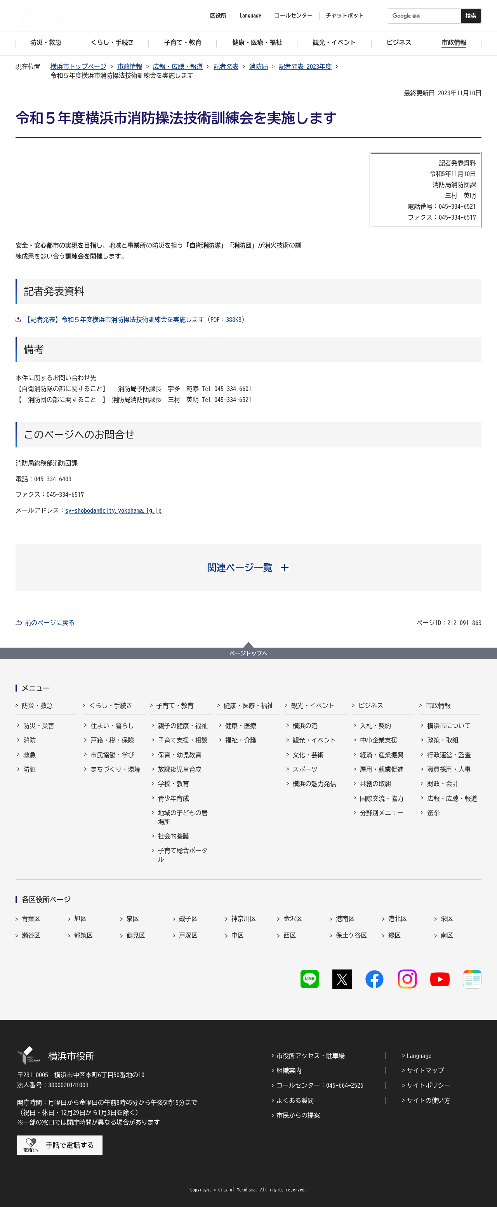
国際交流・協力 (381, 798)
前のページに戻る (50, 623)
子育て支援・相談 (183, 740)
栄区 (447, 918)
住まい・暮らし (112, 726)
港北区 (397, 918)
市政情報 (129, 66)
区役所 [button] (218, 15)
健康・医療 (240, 726)
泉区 (133, 918)
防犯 (29, 769)
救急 (29, 755)
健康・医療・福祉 (248, 705)
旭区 (80, 918)
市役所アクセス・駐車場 (310, 1056)
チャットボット (345, 15)
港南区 (345, 918)
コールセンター (294, 15)
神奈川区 (243, 918)
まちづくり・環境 (115, 769)
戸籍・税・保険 (112, 740)
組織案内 (288, 1070)
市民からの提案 (298, 1115)
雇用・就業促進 (381, 769)
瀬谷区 (31, 935)
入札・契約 (375, 726)
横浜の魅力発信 (314, 784)
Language (419, 1056)
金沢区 (292, 918)
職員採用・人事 (449, 769)
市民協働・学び (112, 755)
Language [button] (250, 15)
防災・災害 (38, 726)
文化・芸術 (308, 755)
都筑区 (83, 935)
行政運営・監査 (449, 755)
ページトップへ (248, 653)
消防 (29, 740)
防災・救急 (37, 705)
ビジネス (370, 705)
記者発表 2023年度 (305, 66)
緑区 (394, 935)
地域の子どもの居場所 (183, 817)
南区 (447, 935)
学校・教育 (173, 784)
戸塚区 (188, 935)
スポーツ (305, 769)
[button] (248, 567)
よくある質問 (295, 1100)
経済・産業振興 (381, 755)
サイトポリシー (428, 1085)
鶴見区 (136, 935)
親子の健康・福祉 (183, 726)
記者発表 (226, 66)
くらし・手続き (110, 705)
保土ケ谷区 (351, 935)
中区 (237, 935)
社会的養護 (173, 836)
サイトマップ (425, 1070)
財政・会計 (442, 784)
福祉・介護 (240, 740)
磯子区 (188, 918)
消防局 (258, 66)
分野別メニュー (381, 813)
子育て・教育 (175, 705)
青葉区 (31, 918)
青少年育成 (173, 798)
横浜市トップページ (78, 66)
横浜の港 (305, 726)
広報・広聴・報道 (178, 66)
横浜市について (449, 726)
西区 (289, 935)
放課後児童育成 (180, 769)
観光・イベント (313, 705)
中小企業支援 (378, 740)
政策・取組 (442, 740)
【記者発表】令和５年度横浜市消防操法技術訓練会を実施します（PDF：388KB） (136, 319)
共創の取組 (375, 784)
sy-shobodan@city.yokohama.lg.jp (113, 510)
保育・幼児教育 (180, 755)
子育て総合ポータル (183, 854)
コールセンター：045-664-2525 (319, 1085)
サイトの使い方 (428, 1100)
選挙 (433, 813)
